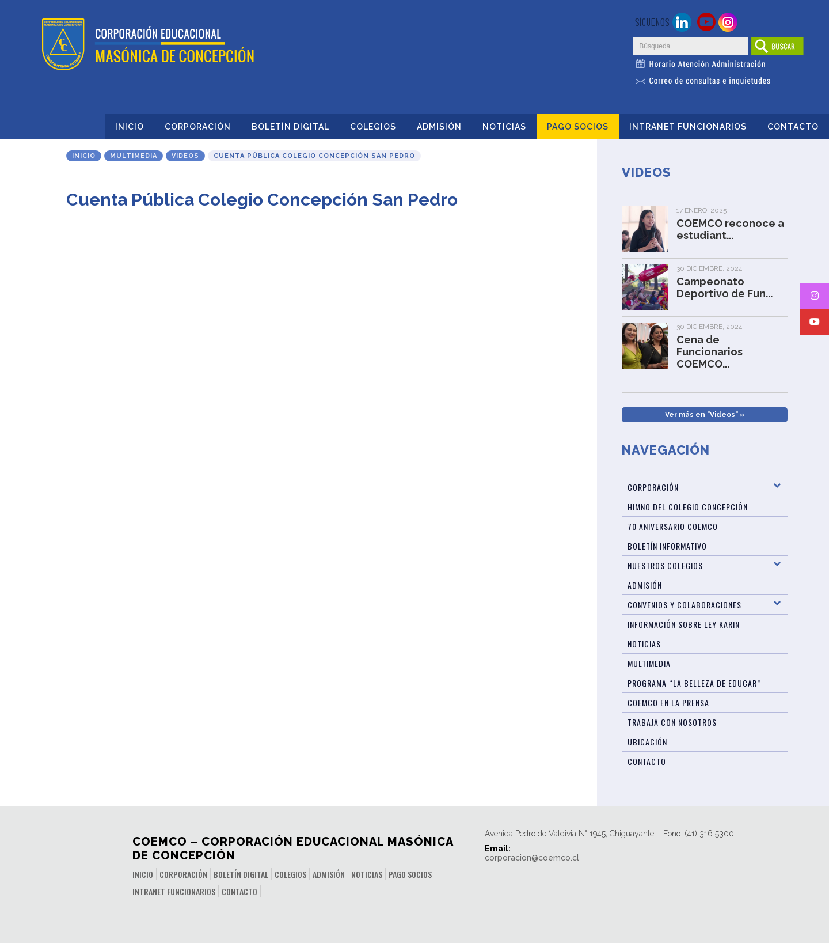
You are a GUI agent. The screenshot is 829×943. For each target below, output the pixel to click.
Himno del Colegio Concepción (688, 507)
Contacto (793, 126)
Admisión (439, 126)
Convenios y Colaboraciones (684, 605)
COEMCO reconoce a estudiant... (730, 229)
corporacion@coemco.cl (532, 857)
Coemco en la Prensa (668, 702)
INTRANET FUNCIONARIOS (688, 126)
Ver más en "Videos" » (704, 415)
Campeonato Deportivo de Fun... (724, 287)
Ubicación (647, 742)
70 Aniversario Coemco (673, 526)
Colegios (373, 126)
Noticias (504, 126)
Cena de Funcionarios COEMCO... (709, 352)
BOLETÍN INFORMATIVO (667, 546)
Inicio (129, 126)
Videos (185, 156)
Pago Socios (578, 126)
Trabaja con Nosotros (672, 722)
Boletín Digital (290, 126)
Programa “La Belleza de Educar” (694, 683)
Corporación (198, 126)
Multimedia (133, 156)
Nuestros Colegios (665, 565)
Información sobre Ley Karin (684, 624)
